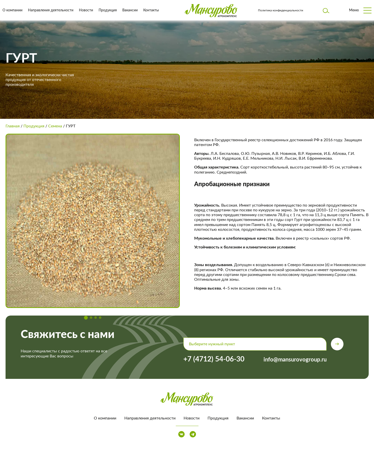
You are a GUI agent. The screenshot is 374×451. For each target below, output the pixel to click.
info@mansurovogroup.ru (295, 359)
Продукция (108, 10)
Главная (13, 126)
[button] (86, 318)
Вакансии (130, 10)
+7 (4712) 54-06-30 (213, 359)
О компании (12, 10)
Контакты (151, 10)
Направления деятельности (50, 10)
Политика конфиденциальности (280, 10)
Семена (55, 126)
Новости (86, 10)
